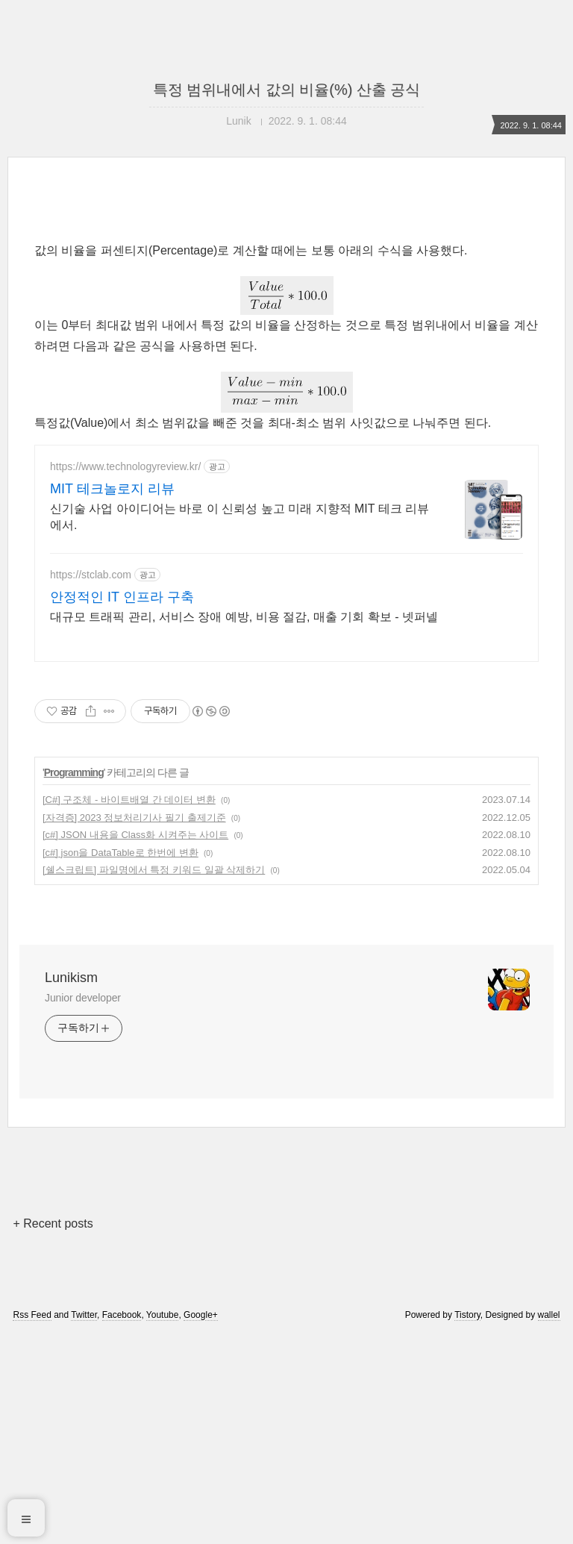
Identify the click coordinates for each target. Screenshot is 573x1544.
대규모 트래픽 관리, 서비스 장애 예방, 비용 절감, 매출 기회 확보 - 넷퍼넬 (244, 616)
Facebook (122, 1315)
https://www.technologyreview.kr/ (125, 466)
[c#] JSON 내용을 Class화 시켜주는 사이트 (135, 834)
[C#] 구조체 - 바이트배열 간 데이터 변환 (129, 799)
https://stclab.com (90, 575)
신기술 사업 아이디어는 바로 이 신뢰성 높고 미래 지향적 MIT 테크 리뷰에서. (239, 516)
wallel (549, 1315)
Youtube (162, 1315)
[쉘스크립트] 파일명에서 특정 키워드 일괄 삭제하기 (154, 869)
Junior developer (83, 998)
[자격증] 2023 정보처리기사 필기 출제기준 (134, 817)
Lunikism (71, 977)
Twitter (84, 1315)
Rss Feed (32, 1315)
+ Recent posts (53, 1223)
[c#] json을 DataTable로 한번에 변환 (120, 852)
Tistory (467, 1315)
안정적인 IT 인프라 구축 (122, 597)
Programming (74, 772)
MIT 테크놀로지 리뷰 (112, 488)
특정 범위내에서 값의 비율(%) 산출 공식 (287, 89)
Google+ (201, 1315)
